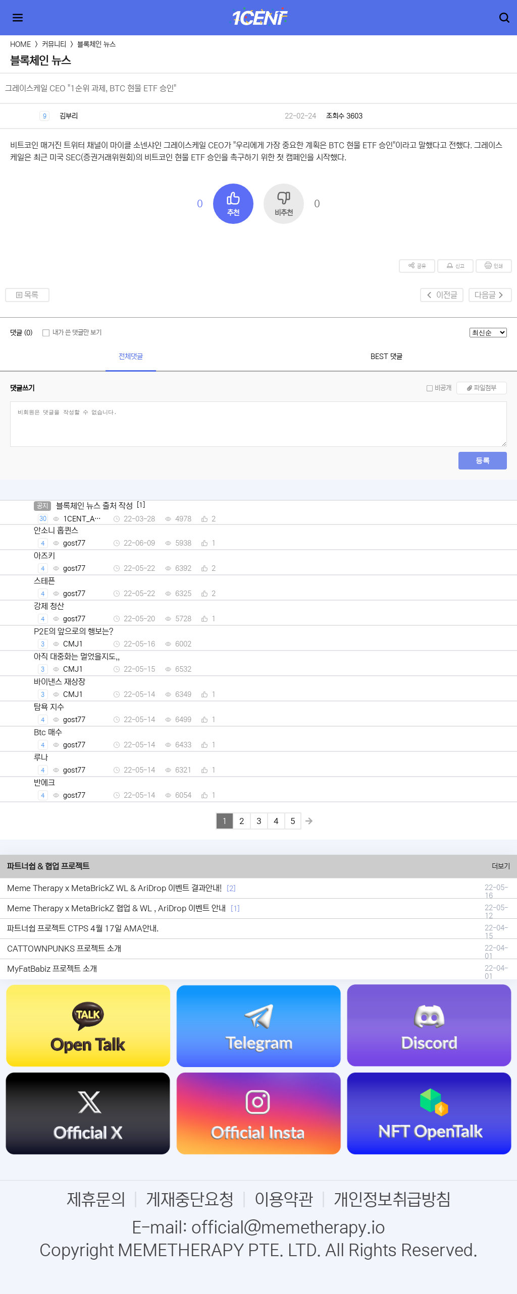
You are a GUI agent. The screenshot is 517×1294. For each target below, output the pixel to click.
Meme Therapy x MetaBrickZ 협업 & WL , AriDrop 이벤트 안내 (116, 908)
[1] (235, 909)
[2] (231, 889)
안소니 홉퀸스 (56, 530)
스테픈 (44, 580)
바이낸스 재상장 (59, 681)
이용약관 (283, 1200)
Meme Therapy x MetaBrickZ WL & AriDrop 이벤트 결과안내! (114, 888)
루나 (41, 757)
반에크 (44, 782)
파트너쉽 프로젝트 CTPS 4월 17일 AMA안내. (83, 928)
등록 (483, 460)
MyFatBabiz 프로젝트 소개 (52, 968)
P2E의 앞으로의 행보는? (74, 631)
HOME (20, 44)
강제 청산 (49, 606)
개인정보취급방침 (392, 1200)
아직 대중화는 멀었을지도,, (77, 656)
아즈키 (44, 555)
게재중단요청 (190, 1200)
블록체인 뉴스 (96, 44)
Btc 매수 (48, 732)
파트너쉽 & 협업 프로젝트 (48, 866)
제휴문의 (96, 1200)
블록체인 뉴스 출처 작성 (94, 505)
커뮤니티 (54, 44)
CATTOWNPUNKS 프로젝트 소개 (64, 948)
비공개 (443, 388)
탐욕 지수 (49, 707)
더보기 (501, 866)
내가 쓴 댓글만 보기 (77, 332)
